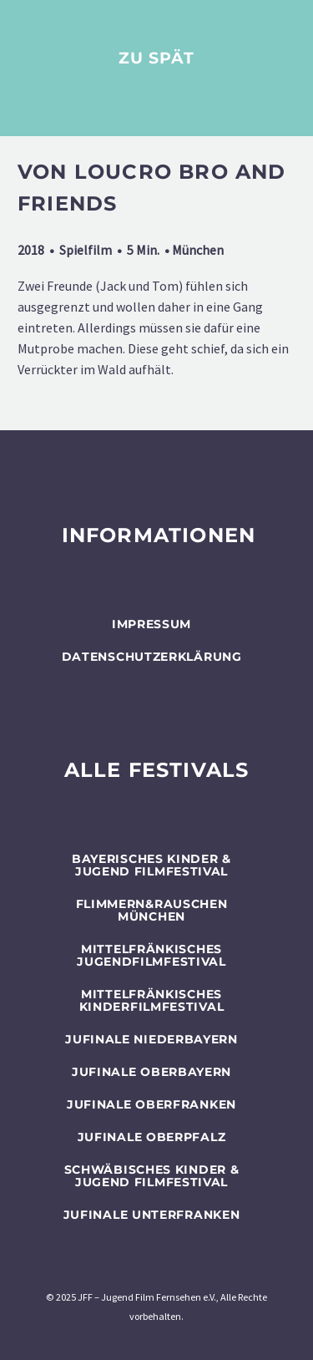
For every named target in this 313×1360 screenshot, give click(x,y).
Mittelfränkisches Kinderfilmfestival (152, 1000)
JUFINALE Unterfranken (151, 1214)
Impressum (151, 624)
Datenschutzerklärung (152, 656)
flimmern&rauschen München (152, 910)
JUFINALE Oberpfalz (152, 1136)
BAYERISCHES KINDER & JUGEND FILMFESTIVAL (151, 865)
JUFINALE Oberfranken (151, 1104)
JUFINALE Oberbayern (151, 1071)
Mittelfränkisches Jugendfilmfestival (151, 955)
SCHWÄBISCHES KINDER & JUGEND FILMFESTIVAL (152, 1176)
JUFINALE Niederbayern (151, 1039)
